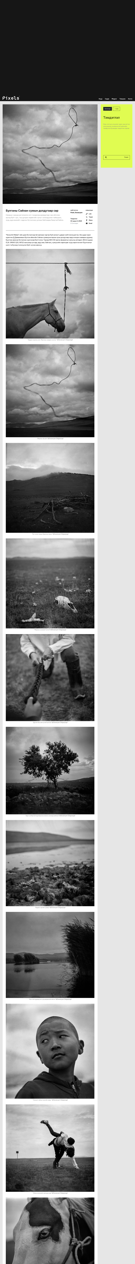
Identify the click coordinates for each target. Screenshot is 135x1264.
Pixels (72, 212)
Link (88, 214)
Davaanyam (78, 212)
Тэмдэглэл (73, 219)
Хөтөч (130, 99)
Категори (107, 109)
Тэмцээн (122, 99)
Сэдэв (107, 99)
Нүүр (100, 99)
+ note (116, 109)
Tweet (89, 217)
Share (89, 220)
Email (89, 223)
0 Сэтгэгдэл (74, 223)
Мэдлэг (114, 99)
